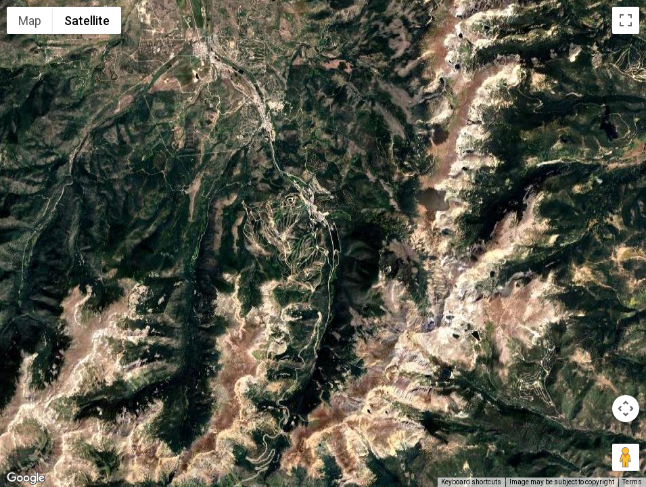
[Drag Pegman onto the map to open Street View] (625, 457)
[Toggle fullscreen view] (625, 20)
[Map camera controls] (625, 408)
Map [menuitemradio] (29, 21)
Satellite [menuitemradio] (87, 21)
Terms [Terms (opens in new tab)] (632, 482)
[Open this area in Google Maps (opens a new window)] (25, 478)
